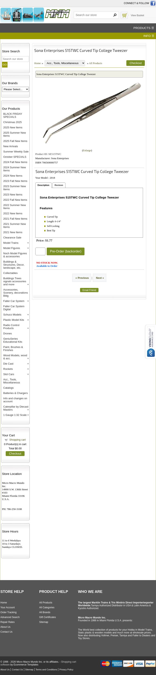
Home (37, 63)
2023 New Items (12, 194)
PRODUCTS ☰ (143, 28)
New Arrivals (10, 146)
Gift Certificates (47, 617)
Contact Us (6, 631)
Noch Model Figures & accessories (15, 255)
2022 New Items (12, 213)
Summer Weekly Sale (16, 151)
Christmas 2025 (12, 122)
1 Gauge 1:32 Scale (15, 414)
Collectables (10, 273)
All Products (95, 63)
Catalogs (8, 387)
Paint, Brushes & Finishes (13, 349)
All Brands (44, 612)
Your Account (7, 607)
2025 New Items (12, 127)
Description (43, 185)
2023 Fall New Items (15, 180)
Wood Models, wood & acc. (15, 357)
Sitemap (43, 622)
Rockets (8, 368)
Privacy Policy (66, 669)
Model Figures (11, 248)
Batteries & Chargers (15, 393)
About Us (5, 627)
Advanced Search (10, 617)
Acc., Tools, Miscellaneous (11, 381)
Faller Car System (13, 301)
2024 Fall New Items (15, 162)
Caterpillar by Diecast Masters (15, 408)
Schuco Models (12, 314)
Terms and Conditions (46, 669)
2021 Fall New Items (15, 218)
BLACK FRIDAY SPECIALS (12, 115)
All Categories (46, 607)
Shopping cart (17, 439)
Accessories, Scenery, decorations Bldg (15, 292)
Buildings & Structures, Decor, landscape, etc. (13, 264)
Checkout (15, 453)
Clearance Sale (12, 237)
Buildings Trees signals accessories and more (14, 281)
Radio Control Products (11, 327)
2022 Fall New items (15, 199)
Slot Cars (8, 374)
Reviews (59, 185)
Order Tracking (8, 612)
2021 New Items (12, 232)
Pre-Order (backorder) (65, 251)
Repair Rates (7, 622)
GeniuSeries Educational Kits (12, 340)
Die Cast (8, 363)
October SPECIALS (14, 156)
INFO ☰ (148, 36)
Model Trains (10, 242)
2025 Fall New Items (15, 141)
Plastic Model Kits (13, 319)
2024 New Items (12, 175)
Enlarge (87, 150)
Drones (7, 333)
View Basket (137, 15)
